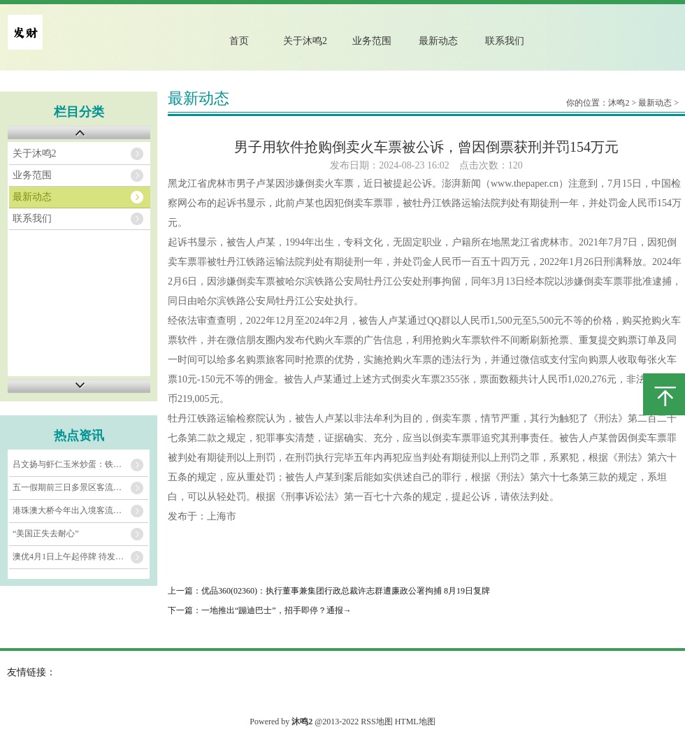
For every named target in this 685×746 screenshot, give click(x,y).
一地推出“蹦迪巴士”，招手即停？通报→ (276, 610)
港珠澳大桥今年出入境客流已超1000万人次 (80, 510)
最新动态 (438, 41)
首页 (239, 41)
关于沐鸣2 (305, 41)
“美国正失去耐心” (46, 533)
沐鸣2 (618, 103)
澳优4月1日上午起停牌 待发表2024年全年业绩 (80, 556)
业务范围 (371, 41)
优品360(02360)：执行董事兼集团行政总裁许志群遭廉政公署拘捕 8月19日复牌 (345, 591)
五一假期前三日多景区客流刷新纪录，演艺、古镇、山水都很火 (80, 487)
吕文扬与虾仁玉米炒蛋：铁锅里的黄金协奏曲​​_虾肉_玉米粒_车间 (80, 464)
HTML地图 (415, 721)
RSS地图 (376, 721)
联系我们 (504, 41)
